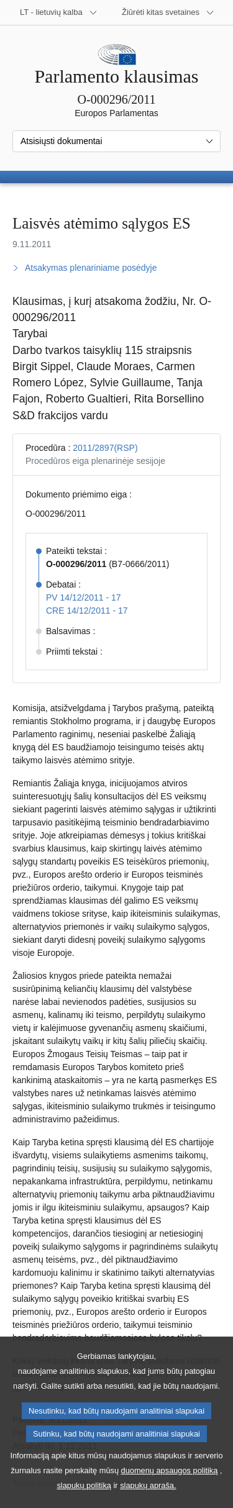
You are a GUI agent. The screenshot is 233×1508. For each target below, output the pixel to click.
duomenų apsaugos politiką (169, 1486)
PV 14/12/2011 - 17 (83, 597)
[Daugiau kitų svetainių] (168, 12)
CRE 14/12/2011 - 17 (87, 610)
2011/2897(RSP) (105, 448)
